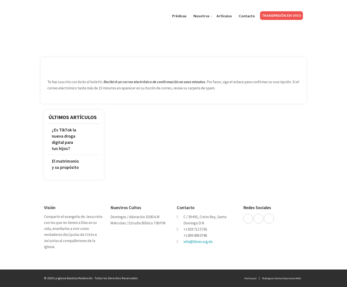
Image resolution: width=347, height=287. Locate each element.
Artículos (224, 16)
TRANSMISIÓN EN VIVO (281, 16)
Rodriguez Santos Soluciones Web (281, 278)
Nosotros (201, 16)
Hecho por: (250, 278)
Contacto (247, 16)
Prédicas (179, 16)
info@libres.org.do (198, 241)
